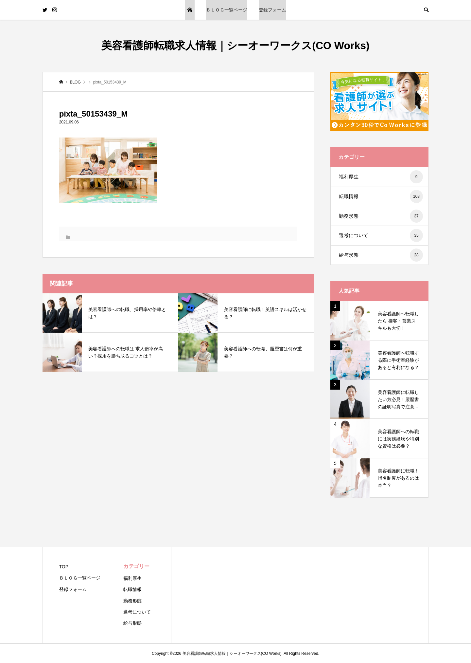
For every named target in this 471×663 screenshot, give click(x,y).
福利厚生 (381, 176)
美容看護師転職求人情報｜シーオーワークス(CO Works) (235, 45)
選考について (381, 235)
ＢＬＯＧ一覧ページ (226, 9)
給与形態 (381, 255)
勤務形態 (381, 216)
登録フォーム (272, 9)
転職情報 (381, 196)
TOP (190, 10)
